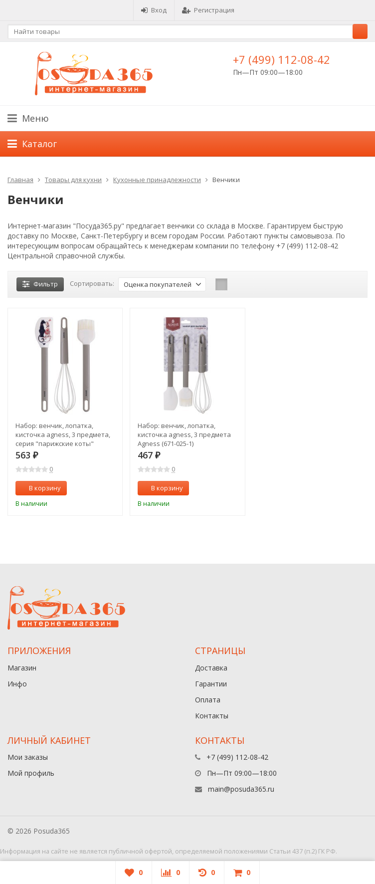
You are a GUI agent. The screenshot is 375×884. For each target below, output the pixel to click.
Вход (154, 9)
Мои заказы (27, 757)
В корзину (39, 487)
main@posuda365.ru (241, 789)
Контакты (211, 715)
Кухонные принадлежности (157, 179)
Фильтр (40, 283)
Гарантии (211, 683)
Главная (20, 179)
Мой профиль (30, 773)
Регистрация (208, 9)
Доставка (211, 667)
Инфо (17, 683)
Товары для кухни (73, 179)
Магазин (21, 667)
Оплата (207, 699)
